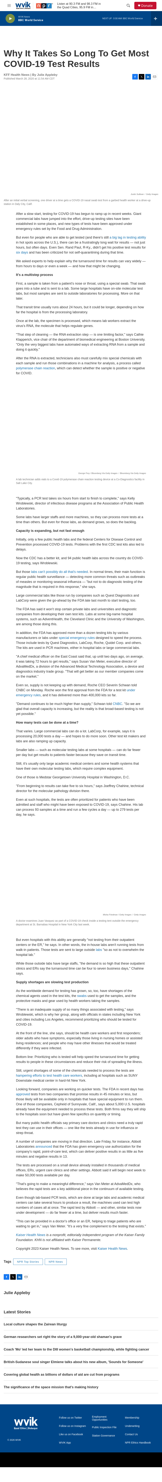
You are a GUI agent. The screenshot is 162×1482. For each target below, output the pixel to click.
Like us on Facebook (71, 1434)
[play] (10, 18)
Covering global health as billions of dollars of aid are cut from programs (61, 1374)
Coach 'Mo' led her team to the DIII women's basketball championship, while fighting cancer (76, 1349)
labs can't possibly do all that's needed (59, 572)
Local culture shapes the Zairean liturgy (35, 1324)
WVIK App (65, 1442)
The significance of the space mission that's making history (51, 1387)
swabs (82, 996)
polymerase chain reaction (35, 368)
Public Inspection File (104, 1427)
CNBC (117, 704)
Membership (132, 1417)
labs (99, 950)
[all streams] (156, 18)
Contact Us (131, 1434)
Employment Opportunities (99, 1418)
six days (22, 252)
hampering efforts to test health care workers (49, 1075)
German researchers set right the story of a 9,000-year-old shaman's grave (63, 1337)
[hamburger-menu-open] (9, 5)
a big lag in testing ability (128, 237)
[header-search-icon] (128, 5)
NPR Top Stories (28, 1261)
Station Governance (103, 1435)
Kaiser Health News (112, 1248)
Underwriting (132, 1426)
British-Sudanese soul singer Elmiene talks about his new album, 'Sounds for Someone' (73, 1362)
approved (23, 1094)
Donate (147, 6)
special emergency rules (77, 638)
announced (43, 1146)
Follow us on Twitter (70, 1417)
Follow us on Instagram (72, 1426)
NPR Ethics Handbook (138, 1442)
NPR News (56, 1261)
